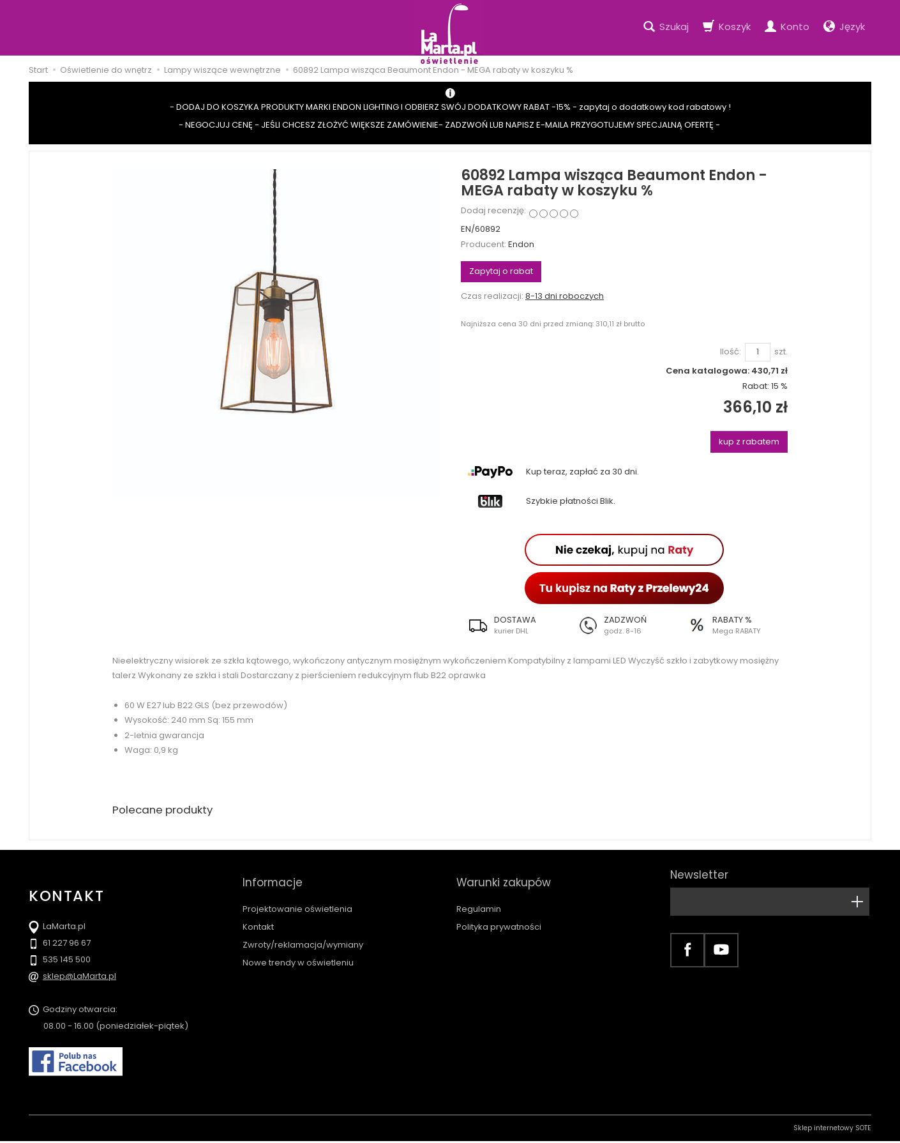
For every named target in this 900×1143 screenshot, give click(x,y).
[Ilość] (757, 352)
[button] (515, 625)
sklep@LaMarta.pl (79, 978)
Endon (521, 244)
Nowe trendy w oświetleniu (298, 951)
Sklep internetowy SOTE (832, 1130)
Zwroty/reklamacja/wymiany (303, 933)
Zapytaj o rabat (501, 271)
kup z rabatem (749, 441)
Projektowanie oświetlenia (297, 897)
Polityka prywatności (498, 915)
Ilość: (730, 352)
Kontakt (258, 915)
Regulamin (478, 897)
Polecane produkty (166, 811)
